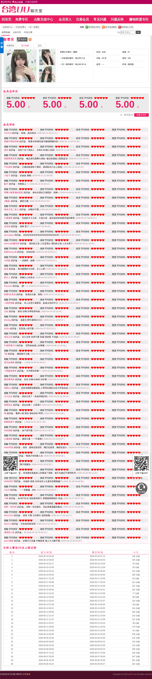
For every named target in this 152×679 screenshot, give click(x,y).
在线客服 (26, 674)
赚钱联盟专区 (139, 19)
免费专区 (21, 19)
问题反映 (117, 19)
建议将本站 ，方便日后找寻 (19, 2)
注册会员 (82, 19)
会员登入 (65, 19)
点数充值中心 (43, 19)
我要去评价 (141, 115)
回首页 (6, 19)
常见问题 (99, 19)
